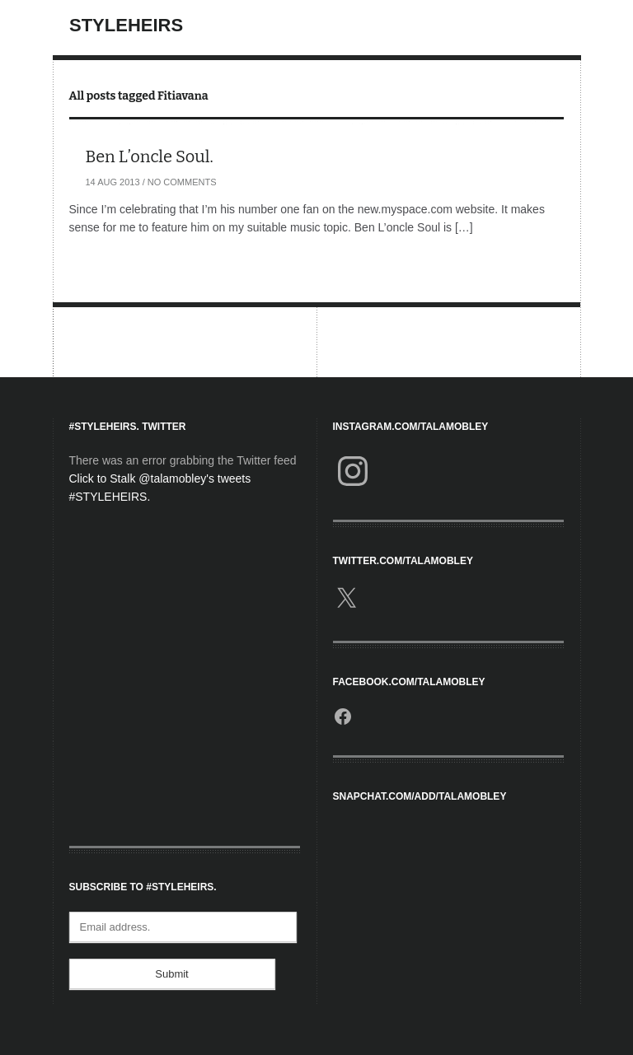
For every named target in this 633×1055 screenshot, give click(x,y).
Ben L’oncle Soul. (149, 156)
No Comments (182, 182)
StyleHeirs (126, 25)
